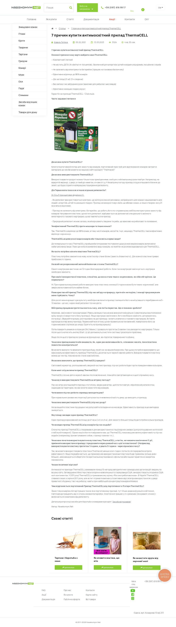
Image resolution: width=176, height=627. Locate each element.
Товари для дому (28, 112)
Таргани (23, 54)
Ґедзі (21, 88)
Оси (21, 81)
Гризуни (23, 61)
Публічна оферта (72, 599)
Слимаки (23, 95)
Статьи (62, 28)
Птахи (22, 33)
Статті (70, 19)
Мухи (21, 74)
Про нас (67, 590)
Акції (112, 19)
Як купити (51, 19)
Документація (91, 19)
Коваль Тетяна (61, 42)
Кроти (22, 40)
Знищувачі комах (28, 27)
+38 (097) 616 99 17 (115, 7)
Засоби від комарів (121, 501)
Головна (31, 19)
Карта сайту (92, 595)
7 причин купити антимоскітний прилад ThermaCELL (96, 28)
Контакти (130, 19)
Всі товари (91, 599)
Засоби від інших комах (28, 104)
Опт (147, 19)
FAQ (44, 590)
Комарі (22, 68)
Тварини (23, 47)
